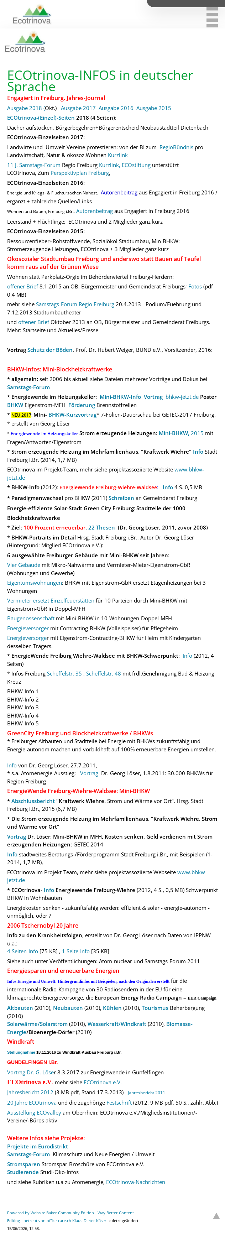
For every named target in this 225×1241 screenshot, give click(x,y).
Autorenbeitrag (94, 210)
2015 (197, 433)
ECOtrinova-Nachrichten (135, 1181)
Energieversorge (27, 637)
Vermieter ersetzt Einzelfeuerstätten (50, 600)
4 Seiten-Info (22, 951)
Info (198, 451)
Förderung (81, 404)
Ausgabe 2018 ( (26, 107)
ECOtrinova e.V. (103, 1082)
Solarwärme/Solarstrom (37, 1023)
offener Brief (22, 286)
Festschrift (119, 1102)
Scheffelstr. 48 (103, 673)
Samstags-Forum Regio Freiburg (75, 304)
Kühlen (112, 1007)
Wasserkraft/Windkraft (117, 1023)
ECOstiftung (136, 164)
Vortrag (153, 396)
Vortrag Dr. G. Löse (30, 1072)
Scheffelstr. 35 (65, 673)
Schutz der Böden (50, 349)
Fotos (195, 286)
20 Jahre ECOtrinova (32, 1102)
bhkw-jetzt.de (182, 396)
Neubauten (68, 1007)
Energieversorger (28, 628)
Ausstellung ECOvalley (34, 1112)
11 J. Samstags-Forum (34, 164)
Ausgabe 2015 (153, 107)
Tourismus (155, 1007)
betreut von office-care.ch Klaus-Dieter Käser (64, 1220)
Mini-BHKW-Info (120, 396)
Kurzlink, (109, 164)
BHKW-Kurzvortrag (72, 414)
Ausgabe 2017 (78, 107)
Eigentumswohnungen (34, 582)
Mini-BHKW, (174, 433)
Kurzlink (118, 154)
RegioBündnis (176, 147)
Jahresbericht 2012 (30, 1092)
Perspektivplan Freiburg (80, 172)
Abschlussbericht (33, 800)
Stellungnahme (21, 1052)
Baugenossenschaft (30, 618)
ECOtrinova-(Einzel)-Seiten (41, 117)
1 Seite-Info (76, 951)
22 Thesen (101, 527)
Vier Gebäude (23, 564)
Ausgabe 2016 (116, 107)
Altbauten (20, 1007)
